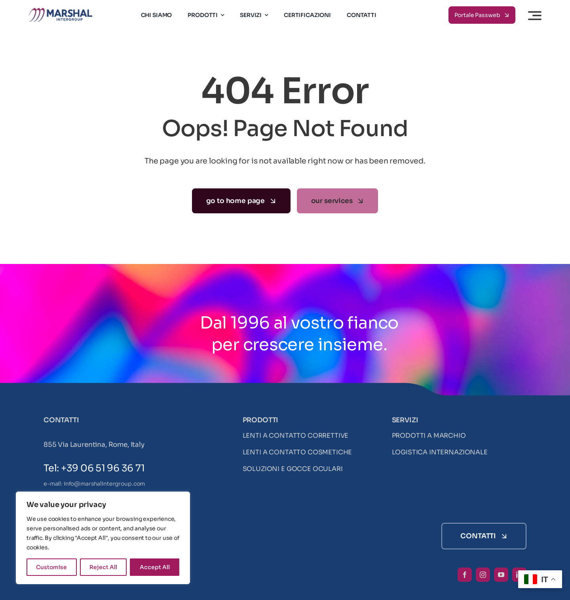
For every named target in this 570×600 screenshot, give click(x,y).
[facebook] (465, 575)
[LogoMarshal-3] (60, 11)
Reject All (103, 567)
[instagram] (483, 575)
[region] (103, 538)
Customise (51, 567)
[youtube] (501, 575)
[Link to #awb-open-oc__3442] (535, 15)
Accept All (155, 567)
